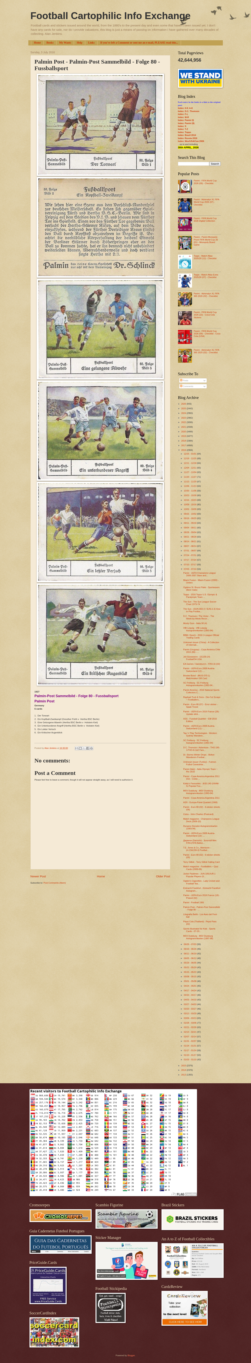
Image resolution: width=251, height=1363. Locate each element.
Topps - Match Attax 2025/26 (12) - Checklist (205, 257)
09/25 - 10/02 (190, 514)
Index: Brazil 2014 (187, 135)
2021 (184, 427)
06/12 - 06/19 (190, 953)
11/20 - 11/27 (190, 477)
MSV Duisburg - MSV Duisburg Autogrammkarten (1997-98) (198, 937)
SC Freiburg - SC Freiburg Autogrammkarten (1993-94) (198, 741)
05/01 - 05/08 (190, 981)
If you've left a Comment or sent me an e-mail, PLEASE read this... (139, 42)
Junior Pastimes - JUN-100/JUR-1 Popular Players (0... (199, 875)
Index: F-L (183, 114)
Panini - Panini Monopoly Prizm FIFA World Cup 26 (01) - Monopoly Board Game (206, 241)
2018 (184, 441)
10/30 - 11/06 (190, 491)
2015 (184, 1065)
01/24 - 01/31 (190, 1046)
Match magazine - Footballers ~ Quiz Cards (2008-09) (200, 867)
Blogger (131, 1355)
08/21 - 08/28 (190, 537)
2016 (184, 450)
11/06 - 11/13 (190, 486)
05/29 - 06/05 (190, 963)
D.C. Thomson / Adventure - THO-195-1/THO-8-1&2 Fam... (201, 748)
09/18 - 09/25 (190, 518)
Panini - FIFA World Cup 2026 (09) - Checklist (205, 181)
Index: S (182, 126)
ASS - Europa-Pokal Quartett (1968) (200, 802)
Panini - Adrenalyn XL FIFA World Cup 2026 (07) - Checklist (206, 202)
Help (79, 42)
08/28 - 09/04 (190, 532)
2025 (184, 408)
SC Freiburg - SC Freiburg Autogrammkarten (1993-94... (198, 684)
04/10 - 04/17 (190, 995)
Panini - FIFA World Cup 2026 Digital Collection (205, 219)
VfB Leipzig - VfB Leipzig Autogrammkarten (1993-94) (198, 629)
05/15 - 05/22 (190, 972)
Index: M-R (183, 117)
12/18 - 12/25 (190, 458)
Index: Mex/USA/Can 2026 (191, 141)
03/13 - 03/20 (190, 1013)
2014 (184, 1070)
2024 (184, 413)
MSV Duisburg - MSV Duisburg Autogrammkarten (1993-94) (198, 791)
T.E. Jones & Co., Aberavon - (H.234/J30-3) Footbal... (197, 848)
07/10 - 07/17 (190, 564)
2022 (184, 422)
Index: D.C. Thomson (188, 111)
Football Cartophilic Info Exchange (110, 15)
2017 (184, 445)
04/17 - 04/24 (190, 990)
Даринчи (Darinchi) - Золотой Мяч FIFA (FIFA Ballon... (199, 841)
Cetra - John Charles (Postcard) (198, 814)
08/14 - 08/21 (190, 541)
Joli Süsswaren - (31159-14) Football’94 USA (196, 658)
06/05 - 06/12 (190, 958)
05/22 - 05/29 (190, 967)
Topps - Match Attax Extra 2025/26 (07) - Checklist (206, 276)
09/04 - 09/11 (190, 527)
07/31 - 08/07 (190, 550)
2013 (184, 1075)
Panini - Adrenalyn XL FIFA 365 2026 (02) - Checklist (206, 294)
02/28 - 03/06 (190, 1023)
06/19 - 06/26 (190, 949)
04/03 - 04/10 (190, 999)
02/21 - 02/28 (190, 1027)
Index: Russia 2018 (187, 138)
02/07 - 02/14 (190, 1036)
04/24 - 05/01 (190, 986)
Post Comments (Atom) (54, 883)
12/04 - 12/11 (190, 468)
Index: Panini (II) (186, 123)
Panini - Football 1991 (193, 902)
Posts (184, 380)
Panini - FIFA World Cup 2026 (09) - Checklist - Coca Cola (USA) (207, 333)
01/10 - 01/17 (190, 1055)
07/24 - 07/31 (190, 555)
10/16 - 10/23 (190, 500)
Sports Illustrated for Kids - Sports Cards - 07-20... (199, 930)
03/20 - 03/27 (190, 1009)
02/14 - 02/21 (190, 1032)
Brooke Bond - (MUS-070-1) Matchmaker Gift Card (196, 676)
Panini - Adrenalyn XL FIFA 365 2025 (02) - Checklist (206, 351)
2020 (184, 431)
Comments (186, 386)
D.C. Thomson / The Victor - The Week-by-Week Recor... (198, 617)
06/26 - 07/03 (190, 944)
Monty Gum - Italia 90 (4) (195, 623)
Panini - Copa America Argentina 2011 (201, 798)
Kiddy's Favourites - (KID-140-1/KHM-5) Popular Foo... (201, 784)
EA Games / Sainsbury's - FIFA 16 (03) (201, 664)
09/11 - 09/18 (190, 523)
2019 (184, 436)
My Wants (65, 42)
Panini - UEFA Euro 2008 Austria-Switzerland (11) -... (199, 727)
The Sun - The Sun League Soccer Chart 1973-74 (199, 603)
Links (91, 42)
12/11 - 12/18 (190, 463)
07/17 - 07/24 (190, 560)
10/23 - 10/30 (190, 495)
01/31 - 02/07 (190, 1041)
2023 (184, 418)
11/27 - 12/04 (190, 472)
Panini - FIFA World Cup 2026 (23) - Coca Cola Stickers (205, 315)
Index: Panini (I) (186, 120)
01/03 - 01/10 (190, 1059)
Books (50, 42)
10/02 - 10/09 (190, 509)
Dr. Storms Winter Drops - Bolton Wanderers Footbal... (199, 756)
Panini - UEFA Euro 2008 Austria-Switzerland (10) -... (199, 834)
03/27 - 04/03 (190, 1004)
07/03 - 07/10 (190, 569)
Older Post (163, 876)
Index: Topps (184, 132)
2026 (184, 404)
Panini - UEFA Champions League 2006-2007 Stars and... (199, 574)
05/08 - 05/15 (190, 976)
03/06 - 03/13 (190, 1018)
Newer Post (38, 876)
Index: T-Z (183, 129)
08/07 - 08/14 (190, 546)
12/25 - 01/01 (190, 454)
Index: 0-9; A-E (185, 108)
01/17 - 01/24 (190, 1050)
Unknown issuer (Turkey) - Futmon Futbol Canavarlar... (199, 763)
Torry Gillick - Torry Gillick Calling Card (201, 862)
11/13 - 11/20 (190, 481)
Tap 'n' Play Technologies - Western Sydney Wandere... (200, 734)
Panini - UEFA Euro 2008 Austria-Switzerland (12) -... (199, 669)
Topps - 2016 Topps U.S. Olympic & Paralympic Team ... (200, 595)
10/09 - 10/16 (190, 504)
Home (37, 42)
